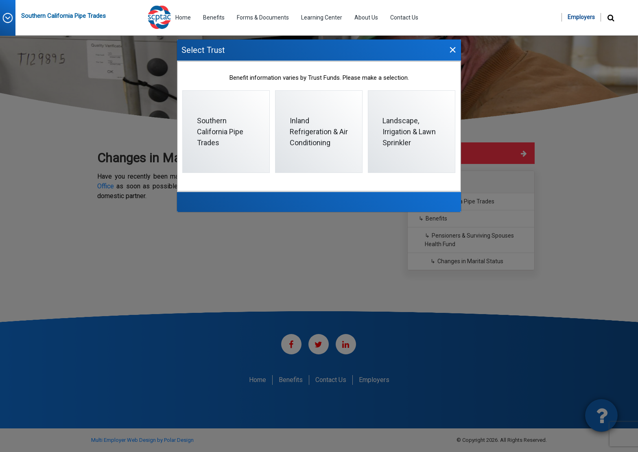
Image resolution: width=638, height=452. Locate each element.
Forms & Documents (263, 17)
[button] (10, 18)
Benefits (214, 17)
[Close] (452, 49)
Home (183, 17)
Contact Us (404, 17)
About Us (366, 17)
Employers (581, 17)
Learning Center (321, 17)
